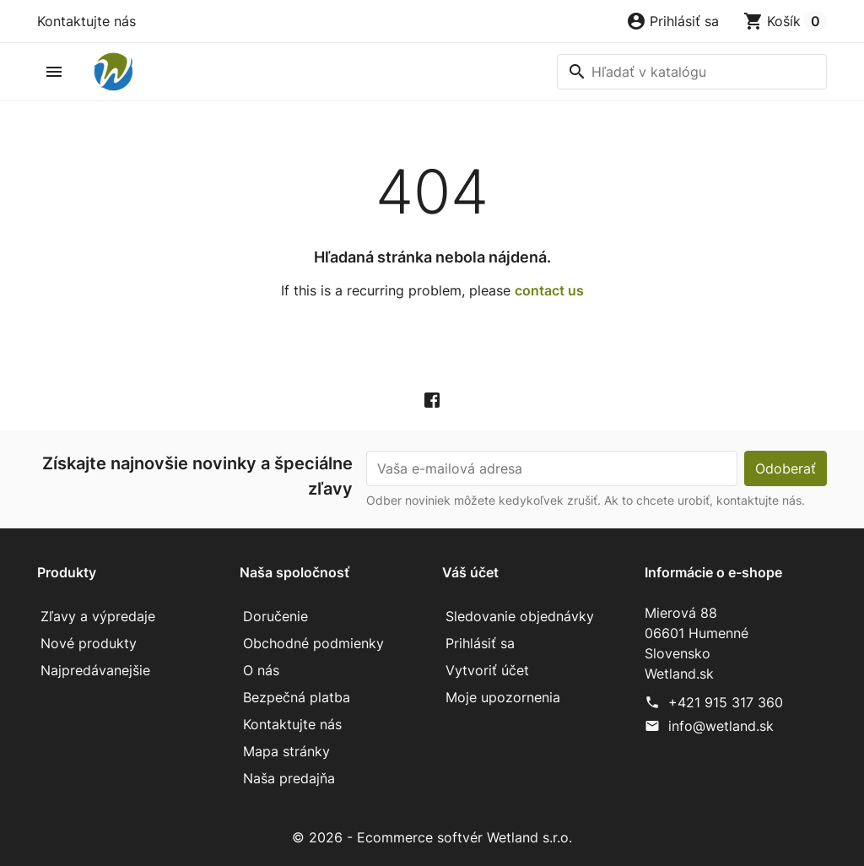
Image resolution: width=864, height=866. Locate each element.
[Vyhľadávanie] (692, 71)
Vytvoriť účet (487, 670)
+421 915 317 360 (725, 702)
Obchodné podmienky (313, 643)
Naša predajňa (289, 778)
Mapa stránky (286, 751)
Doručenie (275, 616)
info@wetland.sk (721, 725)
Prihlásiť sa (480, 643)
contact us (549, 290)
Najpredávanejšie (95, 670)
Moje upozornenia (503, 697)
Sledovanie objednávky (520, 616)
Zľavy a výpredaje (97, 616)
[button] (672, 21)
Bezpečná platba (296, 697)
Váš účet (470, 572)
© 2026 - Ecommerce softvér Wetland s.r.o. (432, 837)
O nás (261, 670)
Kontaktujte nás (86, 21)
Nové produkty (88, 643)
